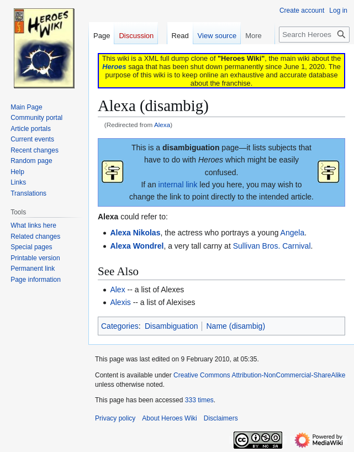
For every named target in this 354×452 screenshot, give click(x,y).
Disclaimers (221, 418)
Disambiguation (171, 326)
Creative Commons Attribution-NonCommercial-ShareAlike (259, 375)
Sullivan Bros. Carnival (272, 245)
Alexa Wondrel (136, 245)
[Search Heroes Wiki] (314, 35)
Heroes (114, 66)
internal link (178, 184)
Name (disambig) (235, 326)
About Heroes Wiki (169, 418)
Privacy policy (115, 418)
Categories (120, 326)
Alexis (120, 302)
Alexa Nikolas (135, 232)
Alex (117, 289)
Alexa (162, 124)
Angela (293, 232)
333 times (199, 400)
